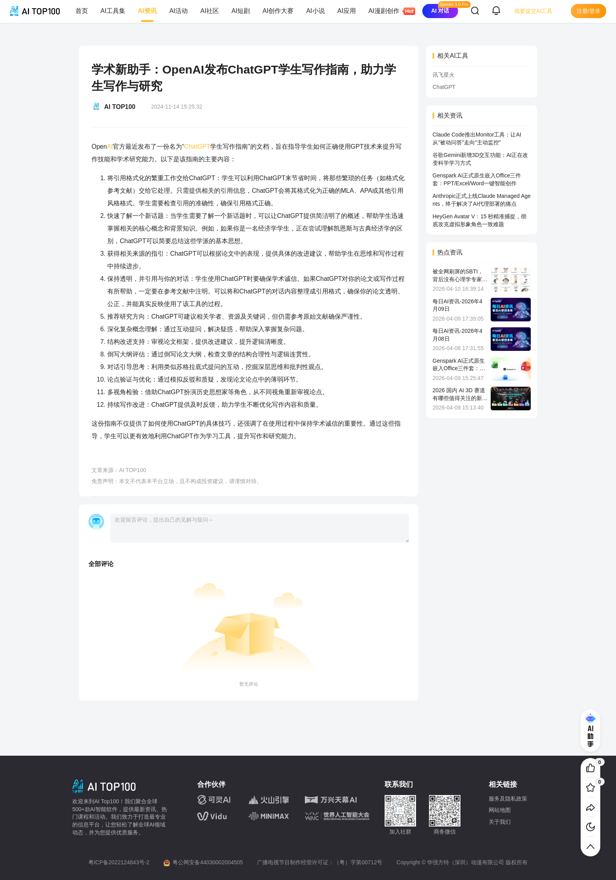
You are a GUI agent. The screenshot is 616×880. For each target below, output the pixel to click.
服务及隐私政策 (508, 798)
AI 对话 (440, 10)
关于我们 (500, 822)
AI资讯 (147, 10)
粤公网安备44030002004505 (207, 862)
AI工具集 (113, 10)
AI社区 (209, 10)
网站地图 (500, 810)
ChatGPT (197, 146)
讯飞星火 (444, 75)
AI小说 (315, 10)
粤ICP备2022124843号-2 (119, 862)
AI (110, 146)
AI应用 (346, 10)
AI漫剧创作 (387, 11)
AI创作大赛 (277, 10)
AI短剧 (240, 10)
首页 (81, 10)
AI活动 (178, 10)
